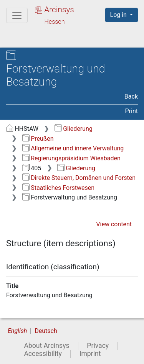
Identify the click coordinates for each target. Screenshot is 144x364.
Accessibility (42, 353)
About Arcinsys (46, 345)
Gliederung (74, 128)
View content (114, 224)
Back (131, 96)
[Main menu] (17, 15)
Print (131, 111)
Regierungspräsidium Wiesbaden (71, 158)
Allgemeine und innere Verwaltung (73, 148)
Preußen (38, 138)
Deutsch (46, 330)
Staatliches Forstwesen (58, 187)
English (17, 330)
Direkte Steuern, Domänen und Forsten (79, 177)
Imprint (90, 353)
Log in (119, 14)
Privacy (98, 345)
